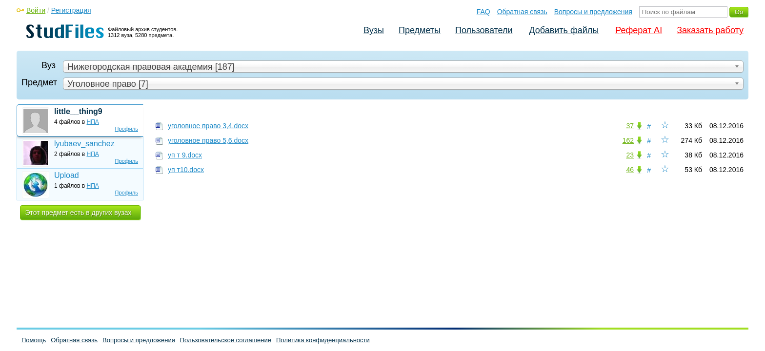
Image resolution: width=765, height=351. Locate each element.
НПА (93, 121)
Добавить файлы (564, 30)
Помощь (33, 340)
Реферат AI (638, 30)
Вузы (373, 30)
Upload (66, 175)
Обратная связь (522, 12)
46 (630, 170)
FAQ (483, 12)
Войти (35, 10)
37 (630, 126)
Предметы (420, 30)
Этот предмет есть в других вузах (78, 212)
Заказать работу (710, 30)
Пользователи (483, 30)
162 (628, 140)
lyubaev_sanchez (84, 143)
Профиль (127, 129)
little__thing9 (78, 111)
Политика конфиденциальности (323, 340)
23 (630, 155)
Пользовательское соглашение (225, 340)
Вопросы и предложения (593, 12)
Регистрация (71, 10)
